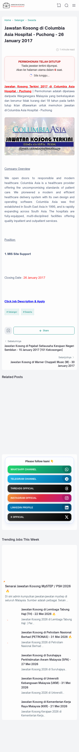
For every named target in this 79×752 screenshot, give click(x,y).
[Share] (44, 330)
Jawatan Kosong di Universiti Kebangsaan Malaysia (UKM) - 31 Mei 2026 (45, 683)
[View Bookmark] (59, 5)
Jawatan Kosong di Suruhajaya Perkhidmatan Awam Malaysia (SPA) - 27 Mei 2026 (46, 660)
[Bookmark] (8, 331)
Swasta (28, 312)
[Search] (66, 5)
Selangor (12, 312)
